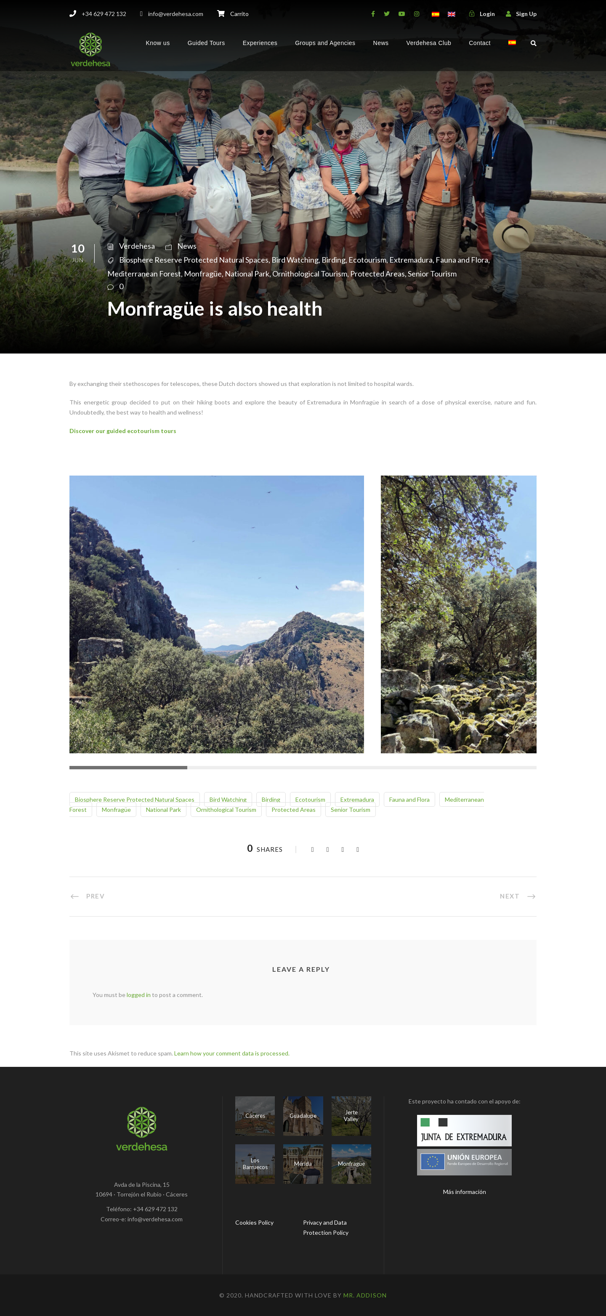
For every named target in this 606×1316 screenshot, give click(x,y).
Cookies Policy (254, 1222)
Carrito (239, 13)
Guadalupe (303, 1115)
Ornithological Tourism (309, 273)
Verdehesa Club (429, 43)
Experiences (260, 43)
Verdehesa (137, 245)
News (381, 43)
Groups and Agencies (325, 43)
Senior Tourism (432, 273)
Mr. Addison (365, 1295)
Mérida (303, 1163)
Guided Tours (206, 43)
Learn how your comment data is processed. (232, 1053)
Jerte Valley (351, 1115)
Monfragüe (203, 273)
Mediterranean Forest (144, 273)
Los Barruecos (255, 1163)
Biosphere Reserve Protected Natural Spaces (193, 259)
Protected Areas (377, 273)
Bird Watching (295, 259)
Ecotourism (367, 259)
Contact (480, 43)
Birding (334, 259)
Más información (464, 1191)
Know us (158, 43)
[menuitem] (512, 50)
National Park (247, 273)
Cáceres (255, 1115)
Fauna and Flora (462, 259)
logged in (139, 994)
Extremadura (411, 259)
